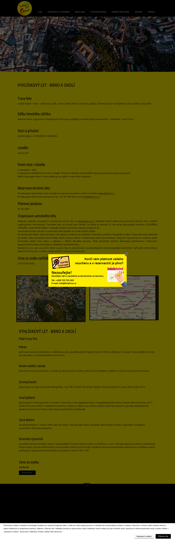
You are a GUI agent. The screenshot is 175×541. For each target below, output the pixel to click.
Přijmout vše (163, 536)
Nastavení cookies (144, 536)
